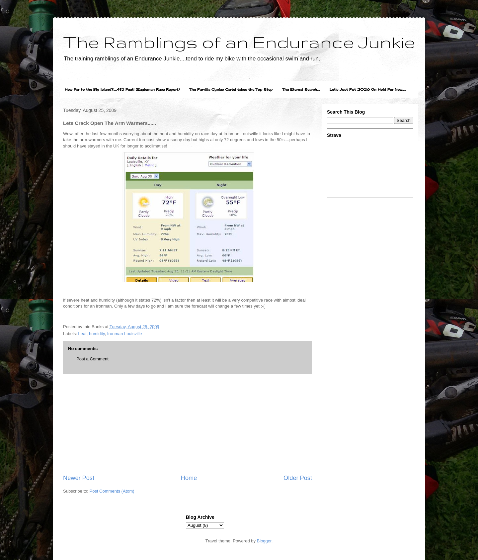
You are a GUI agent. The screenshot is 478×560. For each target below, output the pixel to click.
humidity (97, 333)
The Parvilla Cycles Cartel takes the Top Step (231, 89)
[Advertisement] (187, 423)
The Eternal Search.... (301, 89)
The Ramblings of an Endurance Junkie (239, 41)
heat (82, 333)
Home (189, 478)
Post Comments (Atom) (112, 491)
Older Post (297, 478)
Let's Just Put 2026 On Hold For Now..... (368, 89)
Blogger (264, 540)
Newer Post (78, 478)
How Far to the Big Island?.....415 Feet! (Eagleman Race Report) (122, 89)
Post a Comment (92, 358)
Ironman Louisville (124, 333)
